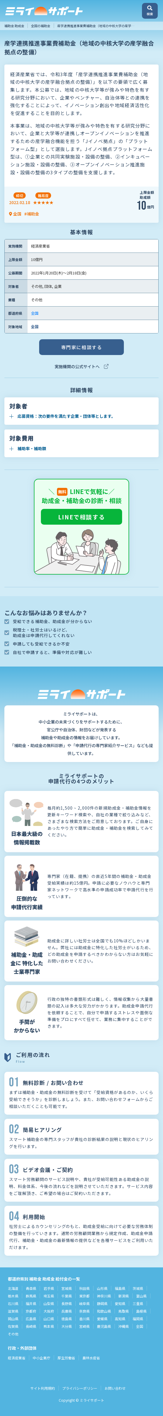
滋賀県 (13, 1311)
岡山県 (13, 1318)
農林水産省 (91, 1357)
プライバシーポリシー (79, 1388)
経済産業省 (16, 1357)
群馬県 (31, 1295)
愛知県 (120, 1303)
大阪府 (49, 1311)
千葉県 (66, 1295)
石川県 (13, 1303)
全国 (35, 313)
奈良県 (84, 1311)
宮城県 (66, 1288)
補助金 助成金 (14, 25)
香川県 (84, 1318)
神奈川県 (104, 1295)
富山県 (141, 1295)
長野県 (66, 1303)
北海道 (13, 1288)
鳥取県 (123, 1311)
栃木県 (13, 1295)
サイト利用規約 (42, 1388)
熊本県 (49, 1326)
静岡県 (102, 1303)
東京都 (84, 1295)
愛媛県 (102, 1318)
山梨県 (49, 1303)
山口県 (49, 1318)
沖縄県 (123, 1326)
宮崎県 (84, 1326)
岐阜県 (84, 1303)
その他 (13, 1333)
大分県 (66, 1326)
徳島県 (66, 1318)
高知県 (120, 1318)
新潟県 (123, 1295)
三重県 (138, 1303)
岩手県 (49, 1288)
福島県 (120, 1288)
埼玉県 (49, 1295)
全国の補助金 (40, 25)
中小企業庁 (41, 1357)
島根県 (141, 1311)
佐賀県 (13, 1326)
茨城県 (138, 1288)
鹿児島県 (104, 1326)
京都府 (31, 1311)
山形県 (102, 1288)
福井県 (31, 1303)
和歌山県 (104, 1311)
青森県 (31, 1288)
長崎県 (31, 1326)
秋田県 (84, 1288)
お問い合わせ (115, 1388)
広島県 (31, 1318)
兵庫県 (66, 1311)
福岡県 (138, 1318)
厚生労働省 (66, 1357)
